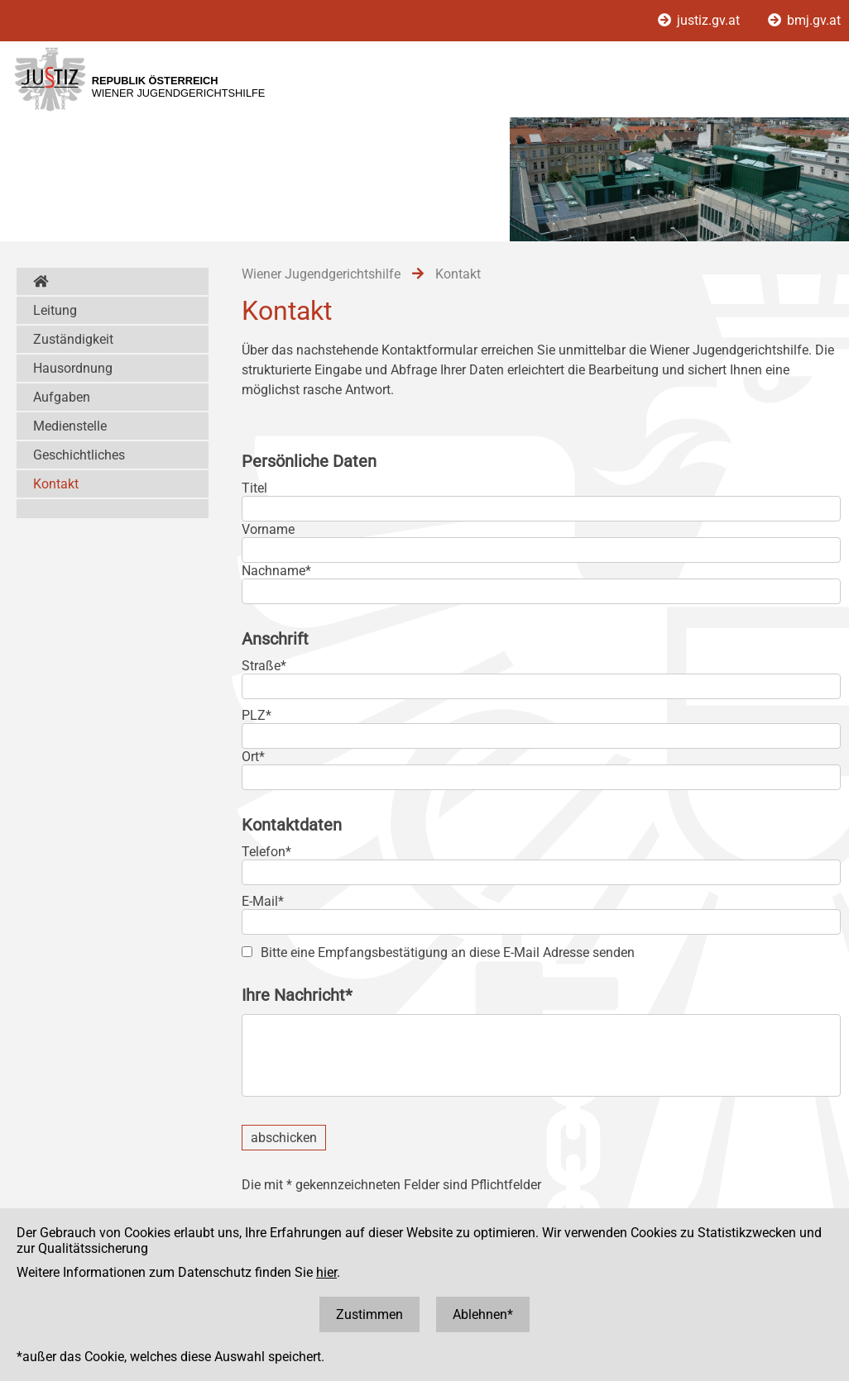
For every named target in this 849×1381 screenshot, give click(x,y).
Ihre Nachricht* (297, 995)
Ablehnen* (483, 1314)
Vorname (268, 529)
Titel (254, 488)
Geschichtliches (79, 455)
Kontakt (56, 484)
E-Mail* (263, 901)
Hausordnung (73, 368)
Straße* (264, 666)
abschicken (284, 1137)
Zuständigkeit (73, 339)
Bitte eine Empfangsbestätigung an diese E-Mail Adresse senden (448, 952)
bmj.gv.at (804, 20)
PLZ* (256, 715)
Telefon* (266, 852)
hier (326, 1272)
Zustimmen (369, 1314)
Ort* (253, 756)
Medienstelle (70, 426)
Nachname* (276, 571)
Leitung (55, 310)
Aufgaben (61, 397)
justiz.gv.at (700, 20)
